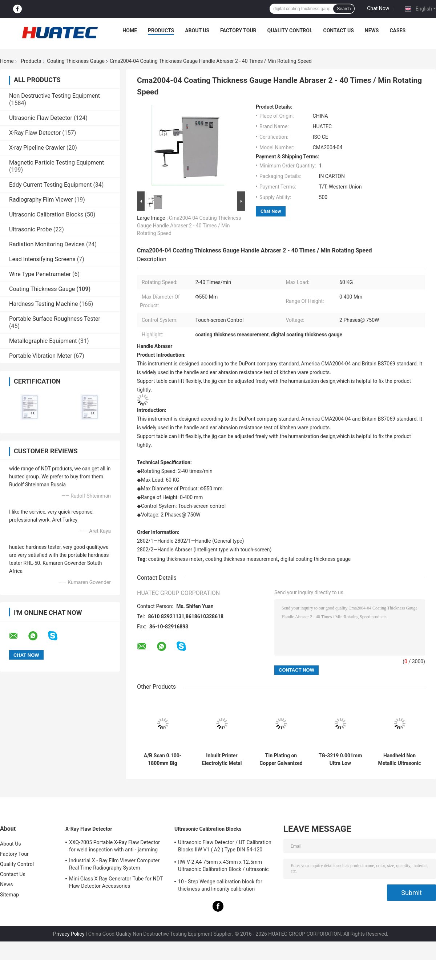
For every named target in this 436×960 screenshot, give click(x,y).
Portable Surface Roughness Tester (54, 318)
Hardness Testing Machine (43, 303)
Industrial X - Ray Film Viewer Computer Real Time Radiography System (114, 864)
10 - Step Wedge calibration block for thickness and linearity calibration (220, 885)
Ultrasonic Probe (30, 229)
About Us (197, 30)
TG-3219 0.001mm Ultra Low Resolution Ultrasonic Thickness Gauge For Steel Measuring (340, 759)
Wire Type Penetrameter (40, 274)
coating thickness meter (175, 559)
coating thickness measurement (241, 559)
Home (129, 30)
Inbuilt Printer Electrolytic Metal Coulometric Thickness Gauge (222, 759)
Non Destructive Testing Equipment (54, 95)
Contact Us (338, 30)
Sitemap (9, 895)
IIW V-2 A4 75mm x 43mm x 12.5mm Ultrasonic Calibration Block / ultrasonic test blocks (223, 866)
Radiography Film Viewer (41, 199)
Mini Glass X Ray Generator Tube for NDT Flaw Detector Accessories (116, 882)
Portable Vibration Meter (40, 355)
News (372, 30)
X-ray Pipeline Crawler (37, 147)
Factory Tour (238, 30)
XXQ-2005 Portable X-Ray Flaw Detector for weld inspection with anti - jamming (114, 845)
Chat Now (378, 8)
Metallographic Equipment (43, 340)
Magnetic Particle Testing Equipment (56, 162)
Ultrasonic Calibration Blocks (46, 214)
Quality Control (289, 30)
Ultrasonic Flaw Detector (40, 117)
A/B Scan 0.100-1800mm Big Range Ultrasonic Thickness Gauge (162, 759)
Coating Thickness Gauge (76, 61)
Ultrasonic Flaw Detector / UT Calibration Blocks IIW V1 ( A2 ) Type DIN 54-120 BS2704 (224, 847)
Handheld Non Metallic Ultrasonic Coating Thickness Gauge (399, 759)
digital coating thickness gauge (315, 559)
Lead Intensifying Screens (42, 259)
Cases (397, 30)
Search (344, 8)
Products (161, 30)
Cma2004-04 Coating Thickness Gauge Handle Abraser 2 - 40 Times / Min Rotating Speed (189, 225)
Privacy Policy (68, 934)
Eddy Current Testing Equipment (50, 184)
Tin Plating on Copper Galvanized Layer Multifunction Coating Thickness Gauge (280, 759)
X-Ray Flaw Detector (35, 132)
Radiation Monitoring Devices (47, 244)
